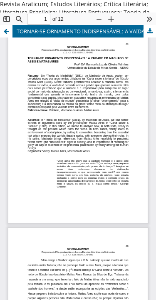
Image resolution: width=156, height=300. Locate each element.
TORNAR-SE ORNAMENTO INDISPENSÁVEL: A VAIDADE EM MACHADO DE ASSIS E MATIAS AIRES (86, 31)
